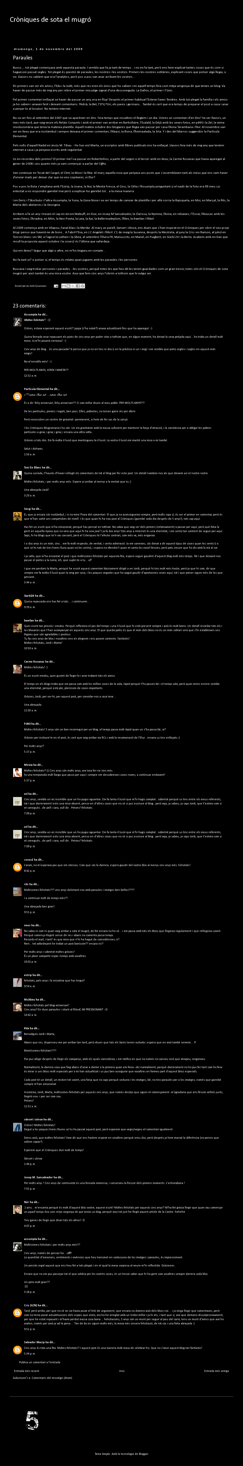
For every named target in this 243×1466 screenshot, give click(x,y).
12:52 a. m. (30, 375)
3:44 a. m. (30, 582)
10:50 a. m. (30, 648)
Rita (26, 1028)
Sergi (27, 509)
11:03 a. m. (30, 710)
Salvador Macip (34, 1342)
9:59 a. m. (30, 986)
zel (26, 794)
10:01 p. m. (30, 961)
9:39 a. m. (30, 607)
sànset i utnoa (33, 1119)
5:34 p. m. (30, 1353)
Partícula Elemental (36, 389)
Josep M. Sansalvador (38, 1177)
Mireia (28, 765)
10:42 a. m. (30, 1015)
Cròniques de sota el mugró (50, 20)
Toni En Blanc (32, 467)
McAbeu (29, 999)
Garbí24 (29, 595)
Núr (26, 1202)
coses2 (28, 859)
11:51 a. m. (30, 1106)
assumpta (30, 1239)
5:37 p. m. (30, 780)
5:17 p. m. (30, 751)
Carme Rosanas (34, 661)
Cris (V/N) (30, 1305)
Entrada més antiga (216, 1371)
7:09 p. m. (30, 813)
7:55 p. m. (30, 1188)
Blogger (143, 1454)
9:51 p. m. (30, 912)
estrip (28, 975)
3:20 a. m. (30, 495)
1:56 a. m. (30, 454)
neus (27, 925)
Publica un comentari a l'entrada (39, 1362)
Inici (121, 1371)
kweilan (29, 620)
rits (26, 884)
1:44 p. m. (30, 1164)
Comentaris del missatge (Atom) (52, 1378)
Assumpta (30, 314)
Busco (17, 67)
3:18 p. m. (30, 1292)
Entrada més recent (26, 1371)
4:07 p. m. (30, 1226)
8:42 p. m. (30, 871)
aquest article (148, 1211)
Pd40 (27, 723)
